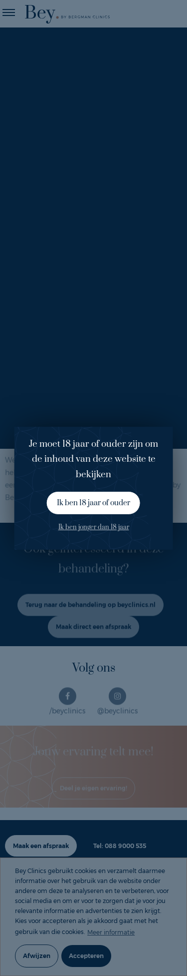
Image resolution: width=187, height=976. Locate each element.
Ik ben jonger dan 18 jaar (93, 527)
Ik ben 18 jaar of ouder (93, 503)
